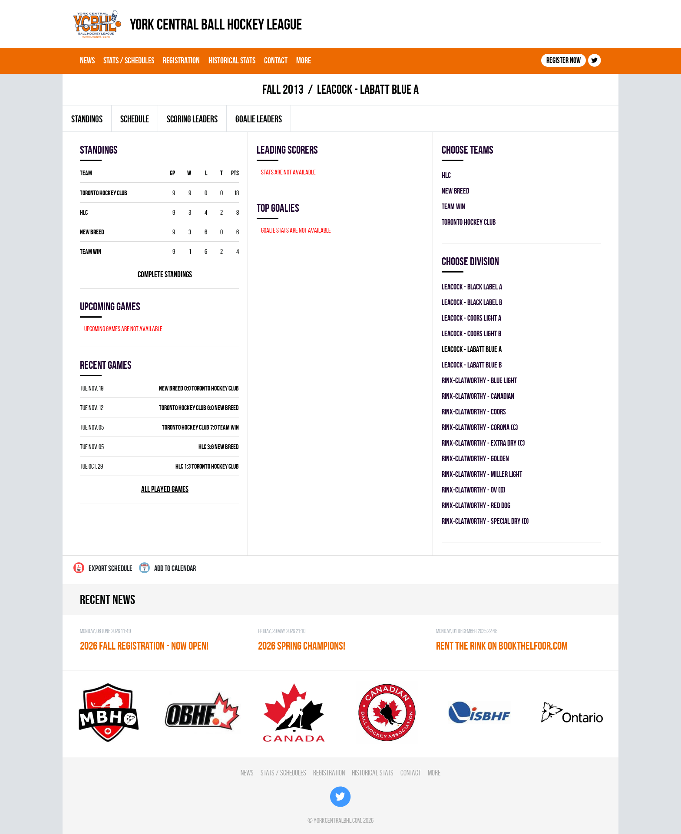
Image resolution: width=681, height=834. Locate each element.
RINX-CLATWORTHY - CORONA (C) (480, 427)
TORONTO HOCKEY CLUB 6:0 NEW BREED (199, 407)
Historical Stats (231, 60)
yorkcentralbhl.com (337, 820)
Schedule (134, 119)
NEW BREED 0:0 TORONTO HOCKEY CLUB (199, 388)
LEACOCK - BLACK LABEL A (472, 286)
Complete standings (165, 274)
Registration (181, 60)
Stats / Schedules (128, 60)
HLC (84, 212)
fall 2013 (283, 89)
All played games (164, 489)
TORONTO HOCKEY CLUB (103, 193)
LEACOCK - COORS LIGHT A (471, 318)
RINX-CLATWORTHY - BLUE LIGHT (479, 380)
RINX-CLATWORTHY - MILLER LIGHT (482, 474)
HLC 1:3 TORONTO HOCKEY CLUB (207, 466)
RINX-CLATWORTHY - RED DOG (476, 505)
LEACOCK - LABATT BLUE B (472, 365)
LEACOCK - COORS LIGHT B (471, 333)
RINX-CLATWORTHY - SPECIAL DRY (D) (485, 521)
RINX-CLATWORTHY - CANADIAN (478, 396)
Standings (86, 119)
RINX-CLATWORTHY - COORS (474, 411)
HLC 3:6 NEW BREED (218, 446)
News (87, 60)
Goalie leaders (258, 119)
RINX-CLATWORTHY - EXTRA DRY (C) (483, 443)
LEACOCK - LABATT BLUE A (472, 349)
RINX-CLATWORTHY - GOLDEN (475, 458)
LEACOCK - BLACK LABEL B (472, 302)
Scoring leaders (192, 119)
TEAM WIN (90, 251)
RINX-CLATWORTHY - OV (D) (474, 490)
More (303, 60)
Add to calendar (167, 567)
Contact (276, 60)
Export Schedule (102, 567)
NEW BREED (92, 232)
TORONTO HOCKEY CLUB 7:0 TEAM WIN (200, 427)
